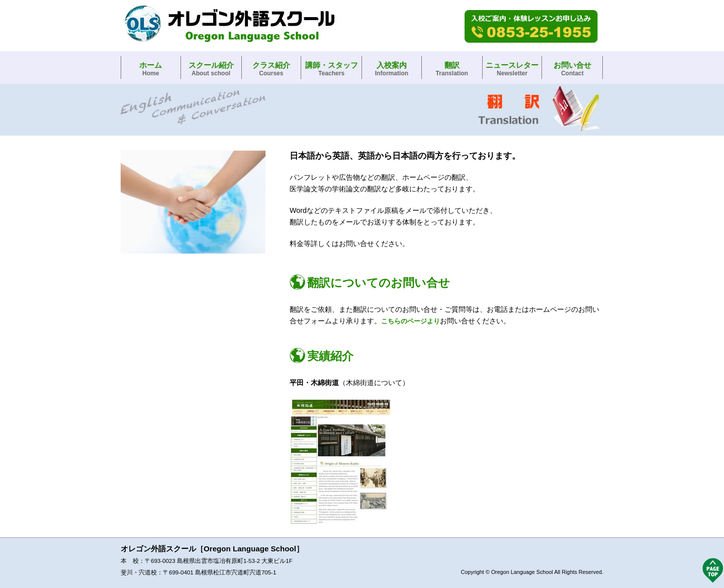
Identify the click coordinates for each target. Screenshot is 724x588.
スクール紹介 (211, 69)
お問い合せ (572, 69)
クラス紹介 (271, 69)
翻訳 (452, 69)
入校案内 (391, 69)
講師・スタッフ (331, 69)
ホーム (150, 69)
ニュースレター (512, 69)
